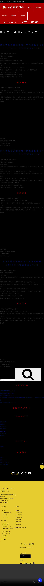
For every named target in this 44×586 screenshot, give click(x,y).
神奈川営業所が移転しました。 (8, 402)
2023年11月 (3, 422)
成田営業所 (18, 521)
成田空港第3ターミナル (7, 528)
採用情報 (13, 15)
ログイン (2, 457)
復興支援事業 (5, 524)
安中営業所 (18, 519)
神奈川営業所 (19, 515)
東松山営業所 (19, 517)
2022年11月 (3, 426)
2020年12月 (3, 431)
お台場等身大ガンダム (7, 526)
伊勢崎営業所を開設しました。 (8, 390)
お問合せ (24, 556)
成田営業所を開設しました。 (7, 395)
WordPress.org (4, 464)
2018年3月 (3, 435)
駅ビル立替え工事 (6, 533)
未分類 (1, 446)
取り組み (23, 15)
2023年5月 (3, 424)
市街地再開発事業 (6, 531)
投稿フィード (3, 460)
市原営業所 (18, 524)
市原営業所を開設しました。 (7, 393)
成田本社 (18, 510)
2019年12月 (3, 433)
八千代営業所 (19, 512)
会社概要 (38, 7)
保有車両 (4, 535)
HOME (29, 7)
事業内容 (4, 15)
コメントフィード (4, 462)
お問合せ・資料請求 (30, 22)
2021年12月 (3, 428)
